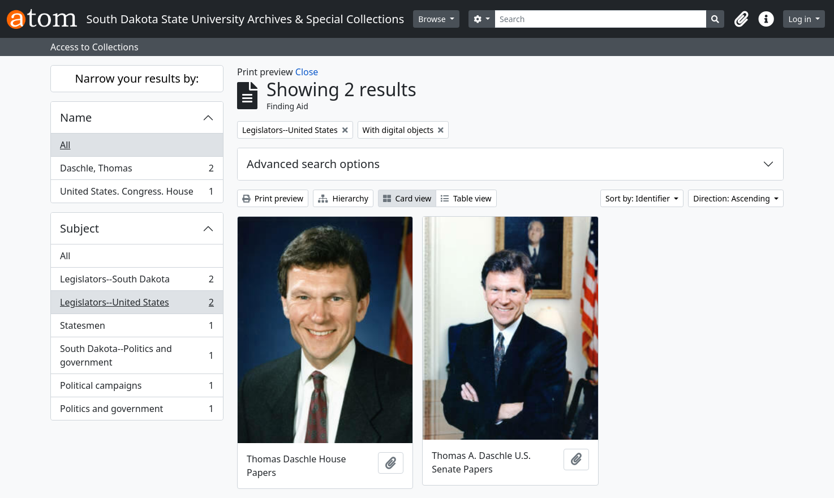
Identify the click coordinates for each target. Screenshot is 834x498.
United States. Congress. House (136, 193)
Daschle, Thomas (136, 170)
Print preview (272, 198)
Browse (433, 19)
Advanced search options (313, 163)
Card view (407, 198)
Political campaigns (136, 388)
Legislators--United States (136, 304)
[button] (741, 19)
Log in (800, 19)
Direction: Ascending (732, 198)
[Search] (601, 19)
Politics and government (136, 411)
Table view (466, 198)
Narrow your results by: (137, 78)
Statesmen (136, 328)
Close (307, 72)
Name (76, 117)
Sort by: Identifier (638, 198)
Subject (79, 228)
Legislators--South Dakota (136, 281)
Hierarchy (343, 198)
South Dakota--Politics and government (136, 355)
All (65, 145)
